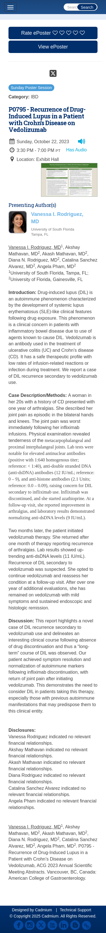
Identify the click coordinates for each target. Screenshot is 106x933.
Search (87, 7)
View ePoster (53, 47)
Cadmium (43, 910)
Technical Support (75, 910)
